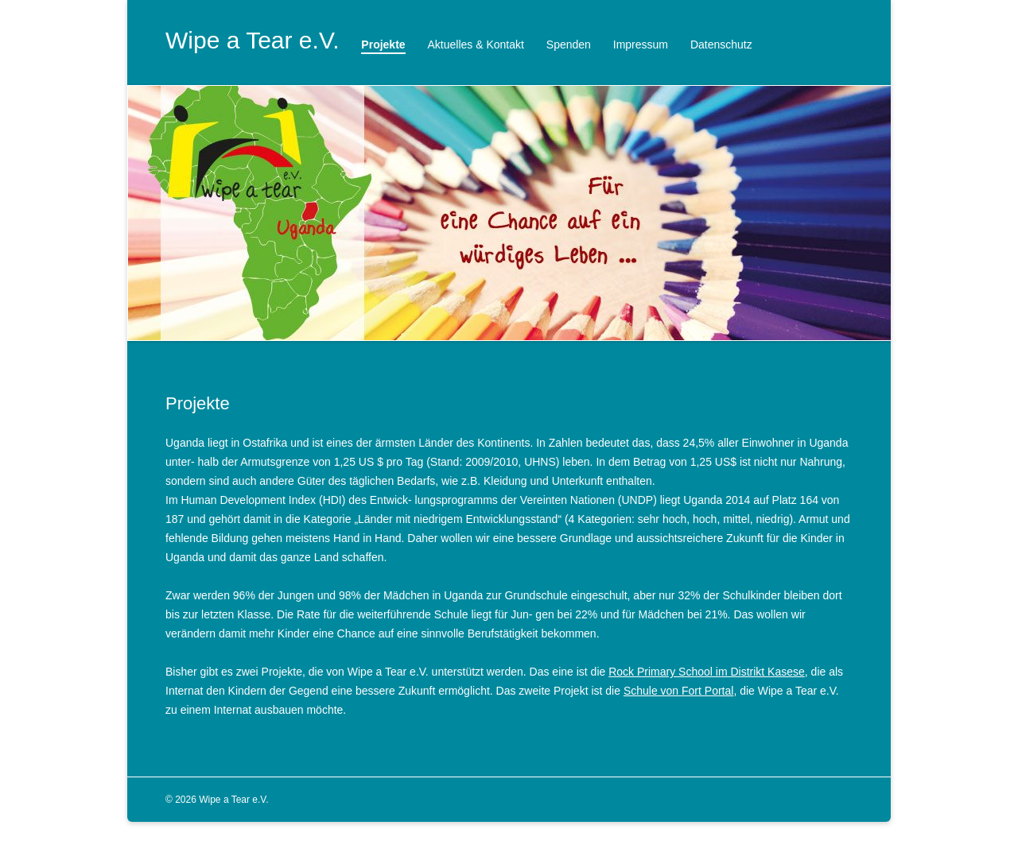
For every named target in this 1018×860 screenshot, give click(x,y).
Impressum (640, 44)
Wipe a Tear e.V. (252, 40)
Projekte (383, 44)
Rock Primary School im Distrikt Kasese (706, 671)
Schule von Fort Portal (679, 690)
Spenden (568, 44)
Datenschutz (721, 44)
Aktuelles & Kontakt (476, 44)
